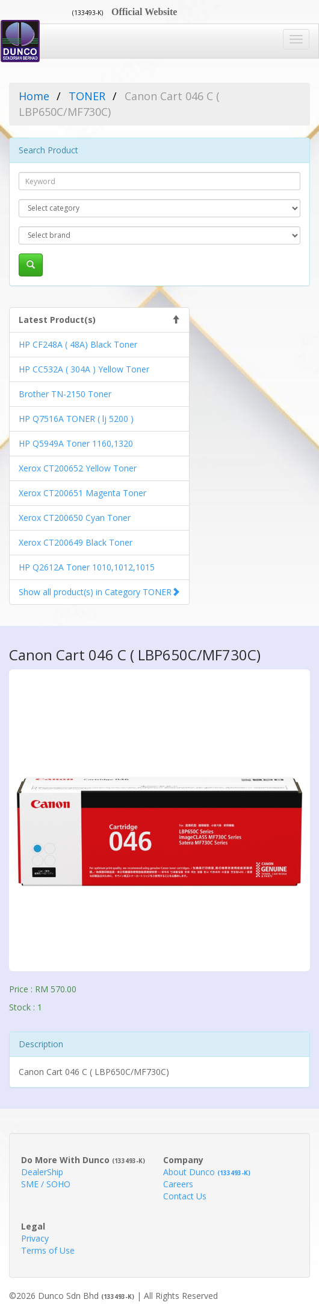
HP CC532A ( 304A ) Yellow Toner (84, 369)
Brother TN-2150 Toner (65, 394)
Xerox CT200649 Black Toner (75, 542)
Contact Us (184, 1196)
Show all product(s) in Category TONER (95, 592)
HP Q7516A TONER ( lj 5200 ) (76, 418)
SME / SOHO (45, 1184)
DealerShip (42, 1172)
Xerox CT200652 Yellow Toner (78, 468)
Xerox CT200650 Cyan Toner (75, 517)
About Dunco (206, 1172)
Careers (178, 1184)
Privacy (35, 1238)
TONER (87, 96)
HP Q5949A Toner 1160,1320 (76, 443)
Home (34, 96)
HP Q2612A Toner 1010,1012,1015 (87, 567)
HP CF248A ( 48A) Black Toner (78, 344)
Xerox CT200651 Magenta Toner (82, 493)
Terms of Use (48, 1250)
